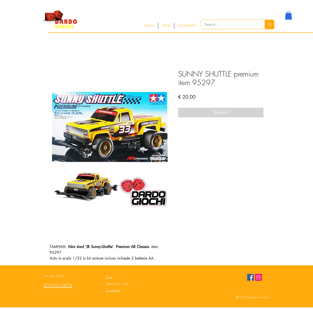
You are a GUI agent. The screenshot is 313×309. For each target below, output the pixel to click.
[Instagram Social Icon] (258, 277)
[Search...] (229, 24)
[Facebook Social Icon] (250, 277)
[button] (288, 15)
